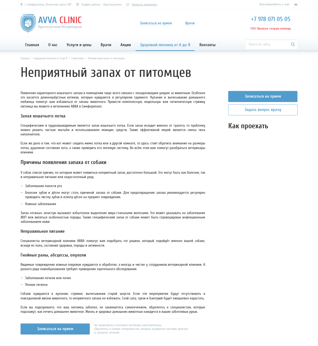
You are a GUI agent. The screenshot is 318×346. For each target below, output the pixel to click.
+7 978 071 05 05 (270, 19)
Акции (125, 44)
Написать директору (144, 4)
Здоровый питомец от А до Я (165, 44)
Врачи (106, 44)
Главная (32, 44)
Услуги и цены (79, 44)
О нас (52, 44)
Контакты (207, 44)
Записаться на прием (55, 328)
